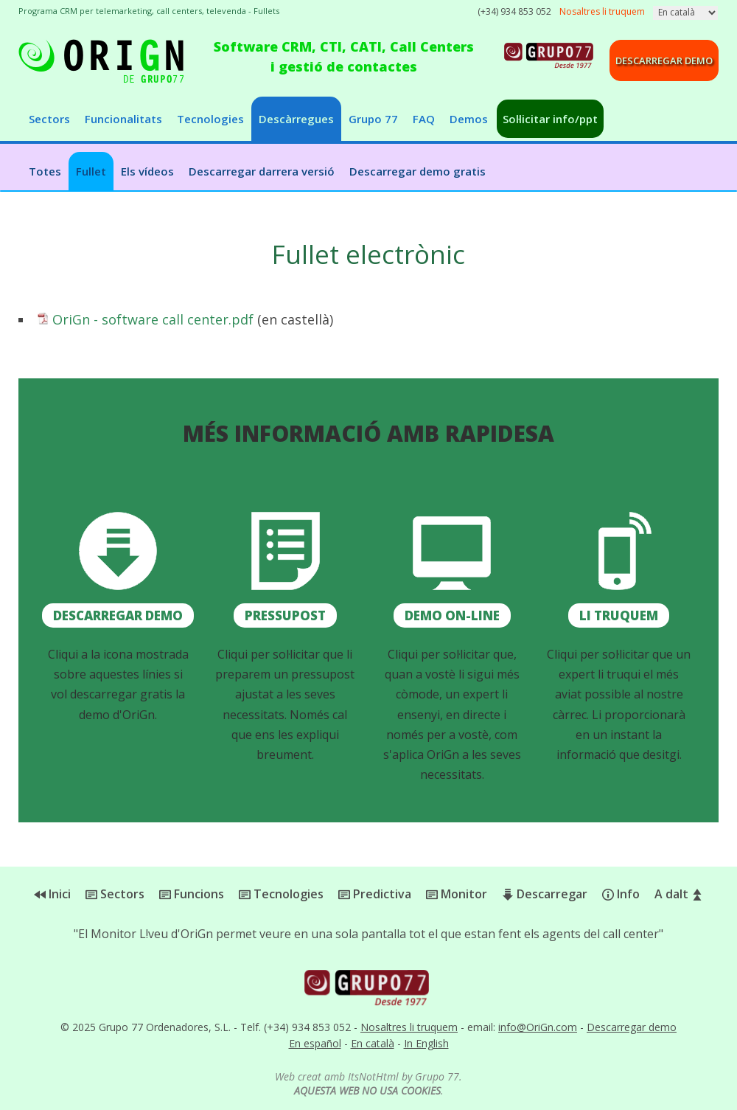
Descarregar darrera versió (262, 171)
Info (621, 894)
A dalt (678, 894)
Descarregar (544, 894)
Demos (469, 118)
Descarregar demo (664, 60)
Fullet (91, 171)
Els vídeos (147, 171)
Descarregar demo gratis (417, 171)
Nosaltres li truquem (409, 1027)
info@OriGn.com (537, 1027)
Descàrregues (296, 118)
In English (426, 1043)
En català (372, 1043)
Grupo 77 (373, 118)
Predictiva (374, 894)
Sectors (49, 118)
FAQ (424, 118)
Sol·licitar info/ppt (550, 118)
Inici (52, 894)
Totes (45, 171)
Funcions (191, 894)
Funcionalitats (123, 118)
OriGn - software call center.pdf (153, 319)
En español (315, 1043)
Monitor (456, 894)
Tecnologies (210, 118)
